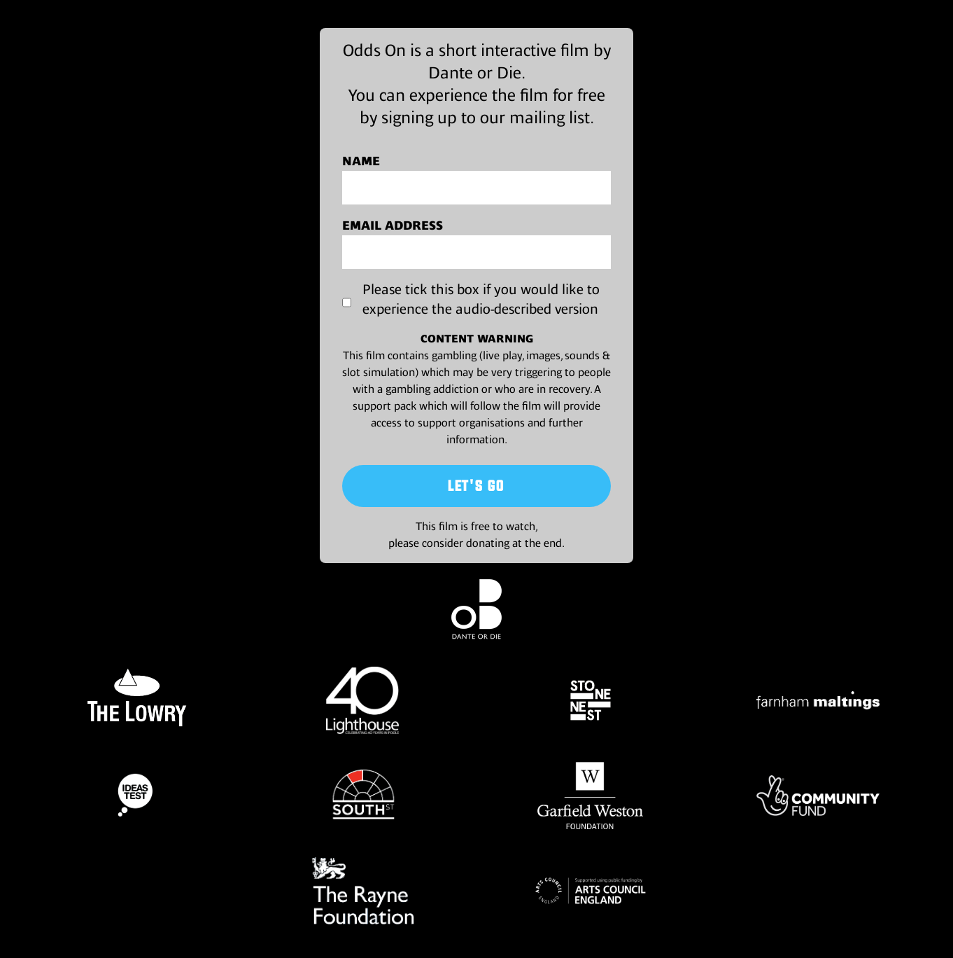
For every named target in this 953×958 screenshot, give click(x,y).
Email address (392, 225)
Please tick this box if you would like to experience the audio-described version (481, 299)
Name (361, 161)
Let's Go (476, 486)
